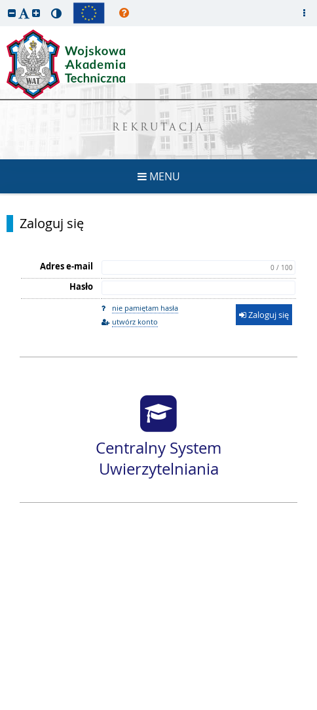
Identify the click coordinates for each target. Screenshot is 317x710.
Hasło (81, 286)
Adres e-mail (66, 266)
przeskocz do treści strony (3, 3)
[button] (12, 13)
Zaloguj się (52, 223)
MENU (159, 176)
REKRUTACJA (159, 128)
